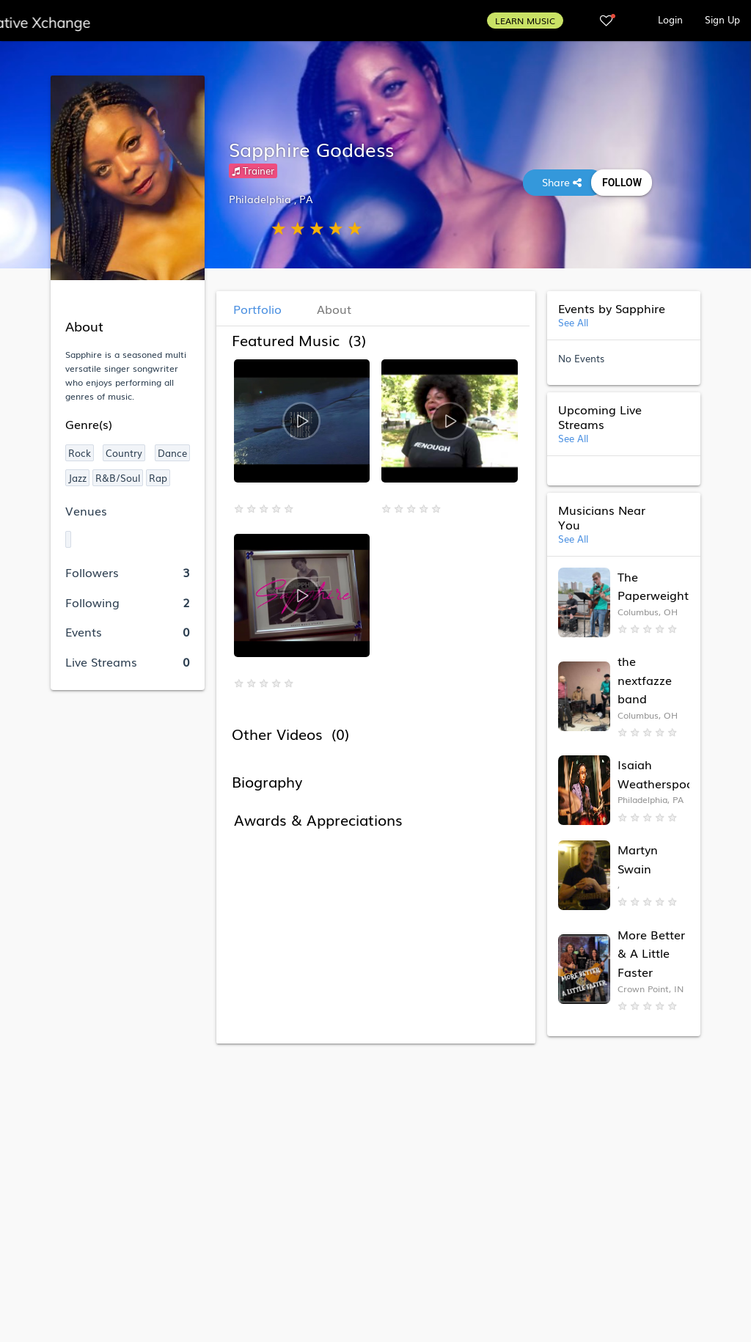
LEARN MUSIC (525, 20)
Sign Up (722, 19)
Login (670, 19)
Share (563, 182)
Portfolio (257, 309)
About (334, 309)
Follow (621, 182)
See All (573, 322)
